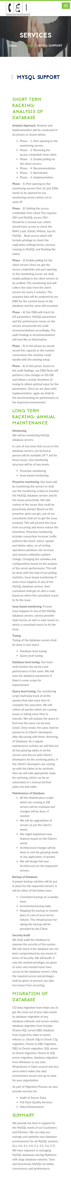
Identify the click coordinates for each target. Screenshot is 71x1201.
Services (28, 45)
